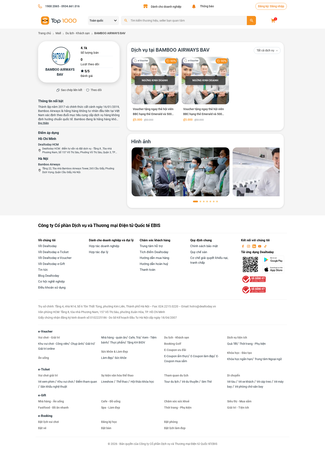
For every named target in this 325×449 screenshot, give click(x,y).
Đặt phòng (171, 422)
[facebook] (243, 246)
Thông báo (206, 6)
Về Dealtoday (47, 246)
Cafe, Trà (134, 337)
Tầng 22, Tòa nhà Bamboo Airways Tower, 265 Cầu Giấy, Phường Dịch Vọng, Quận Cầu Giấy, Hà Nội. (78, 170)
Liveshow (107, 381)
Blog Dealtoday (48, 276)
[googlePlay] (274, 260)
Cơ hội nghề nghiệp (51, 281)
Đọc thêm (43, 123)
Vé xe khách (246, 381)
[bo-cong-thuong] (253, 279)
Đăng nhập (277, 6)
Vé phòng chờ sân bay (249, 386)
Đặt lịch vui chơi (48, 422)
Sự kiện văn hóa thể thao (117, 375)
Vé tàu (231, 381)
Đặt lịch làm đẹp (175, 428)
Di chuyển (233, 375)
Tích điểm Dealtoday (154, 252)
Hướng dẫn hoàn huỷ (154, 264)
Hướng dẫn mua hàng (154, 258)
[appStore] (274, 269)
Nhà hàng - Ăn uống (51, 401)
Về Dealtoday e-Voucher (55, 258)
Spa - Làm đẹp (110, 407)
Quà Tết (232, 343)
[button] (195, 201)
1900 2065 (52, 6)
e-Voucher (45, 331)
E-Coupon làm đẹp (202, 356)
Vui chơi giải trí (48, 375)
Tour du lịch (171, 381)
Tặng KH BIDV (136, 342)
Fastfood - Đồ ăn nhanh (53, 407)
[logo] (59, 20)
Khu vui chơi (65, 381)
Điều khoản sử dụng (51, 287)
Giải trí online (46, 348)
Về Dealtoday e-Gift (51, 264)
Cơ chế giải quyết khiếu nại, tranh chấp (209, 260)
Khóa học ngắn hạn (239, 359)
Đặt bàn (106, 428)
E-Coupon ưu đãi (175, 350)
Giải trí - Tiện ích (238, 407)
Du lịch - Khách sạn (176, 337)
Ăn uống (43, 357)
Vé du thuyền (190, 381)
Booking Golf (172, 343)
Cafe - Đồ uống (110, 401)
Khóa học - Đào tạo (239, 352)
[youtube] (260, 246)
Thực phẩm (117, 342)
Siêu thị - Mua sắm (239, 401)
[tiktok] (265, 246)
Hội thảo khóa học (142, 381)
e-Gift (42, 395)
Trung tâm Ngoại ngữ (268, 359)
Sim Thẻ (206, 381)
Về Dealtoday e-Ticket (53, 252)
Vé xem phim (46, 381)
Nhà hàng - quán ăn (113, 337)
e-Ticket (44, 369)
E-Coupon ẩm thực (176, 356)
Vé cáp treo (264, 381)
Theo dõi (96, 90)
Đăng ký (263, 6)
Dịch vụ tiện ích (237, 337)
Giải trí (89, 343)
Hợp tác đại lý (98, 252)
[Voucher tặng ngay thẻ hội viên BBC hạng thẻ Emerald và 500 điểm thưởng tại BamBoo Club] (155, 90)
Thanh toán (147, 270)
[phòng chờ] (180, 171)
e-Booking (45, 416)
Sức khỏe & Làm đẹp (114, 351)
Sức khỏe (120, 357)
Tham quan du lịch (176, 375)
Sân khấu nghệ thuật (53, 386)
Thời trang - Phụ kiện (252, 343)
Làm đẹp (106, 357)
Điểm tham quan (86, 381)
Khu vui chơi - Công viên (53, 343)
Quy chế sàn (198, 252)
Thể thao (122, 381)
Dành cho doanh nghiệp (166, 6)
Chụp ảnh (77, 343)
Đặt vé (42, 428)
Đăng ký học (109, 422)
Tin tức (43, 270)
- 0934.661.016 (69, 6)
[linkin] (254, 246)
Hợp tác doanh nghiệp (104, 246)
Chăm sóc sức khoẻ (176, 401)
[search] (251, 20)
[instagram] (249, 246)
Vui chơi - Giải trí (49, 337)
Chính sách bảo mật (204, 246)
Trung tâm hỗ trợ (151, 246)
